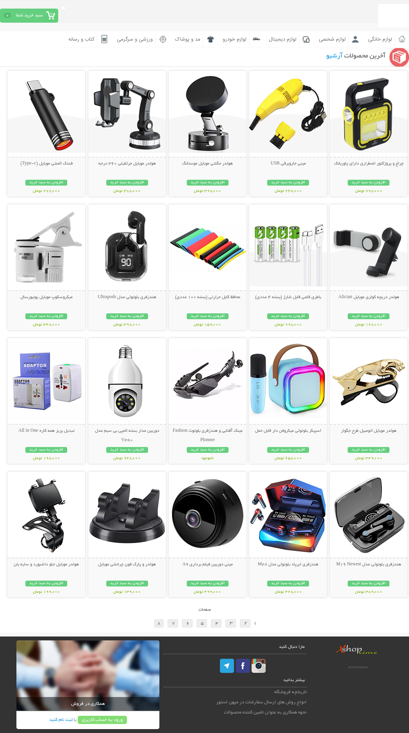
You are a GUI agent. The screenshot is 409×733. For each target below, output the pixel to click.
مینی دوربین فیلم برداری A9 (207, 564)
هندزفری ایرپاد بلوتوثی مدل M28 (288, 564)
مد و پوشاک (187, 39)
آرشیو (334, 56)
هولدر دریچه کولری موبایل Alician (368, 297)
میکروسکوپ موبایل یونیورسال (46, 297)
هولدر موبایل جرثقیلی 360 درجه (127, 163)
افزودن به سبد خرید (369, 183)
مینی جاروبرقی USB (287, 163)
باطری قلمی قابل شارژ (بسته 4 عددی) (288, 297)
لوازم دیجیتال (282, 39)
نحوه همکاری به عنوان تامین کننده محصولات (265, 712)
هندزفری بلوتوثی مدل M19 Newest (369, 564)
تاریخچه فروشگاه (290, 692)
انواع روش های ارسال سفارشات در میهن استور (261, 702)
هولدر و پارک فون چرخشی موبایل (127, 564)
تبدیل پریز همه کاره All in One (46, 431)
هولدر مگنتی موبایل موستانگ (207, 163)
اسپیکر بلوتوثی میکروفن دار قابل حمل (288, 431)
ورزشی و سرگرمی (135, 39)
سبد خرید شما (29, 15)
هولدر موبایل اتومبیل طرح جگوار (368, 431)
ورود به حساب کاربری (102, 719)
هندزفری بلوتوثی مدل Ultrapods (127, 297)
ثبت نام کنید (61, 719)
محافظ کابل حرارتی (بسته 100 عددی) (207, 297)
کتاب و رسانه (81, 39)
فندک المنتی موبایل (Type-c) (46, 163)
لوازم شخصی (332, 39)
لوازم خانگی (380, 39)
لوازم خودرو (234, 39)
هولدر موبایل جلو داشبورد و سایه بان (46, 564)
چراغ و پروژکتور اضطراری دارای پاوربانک (369, 163)
